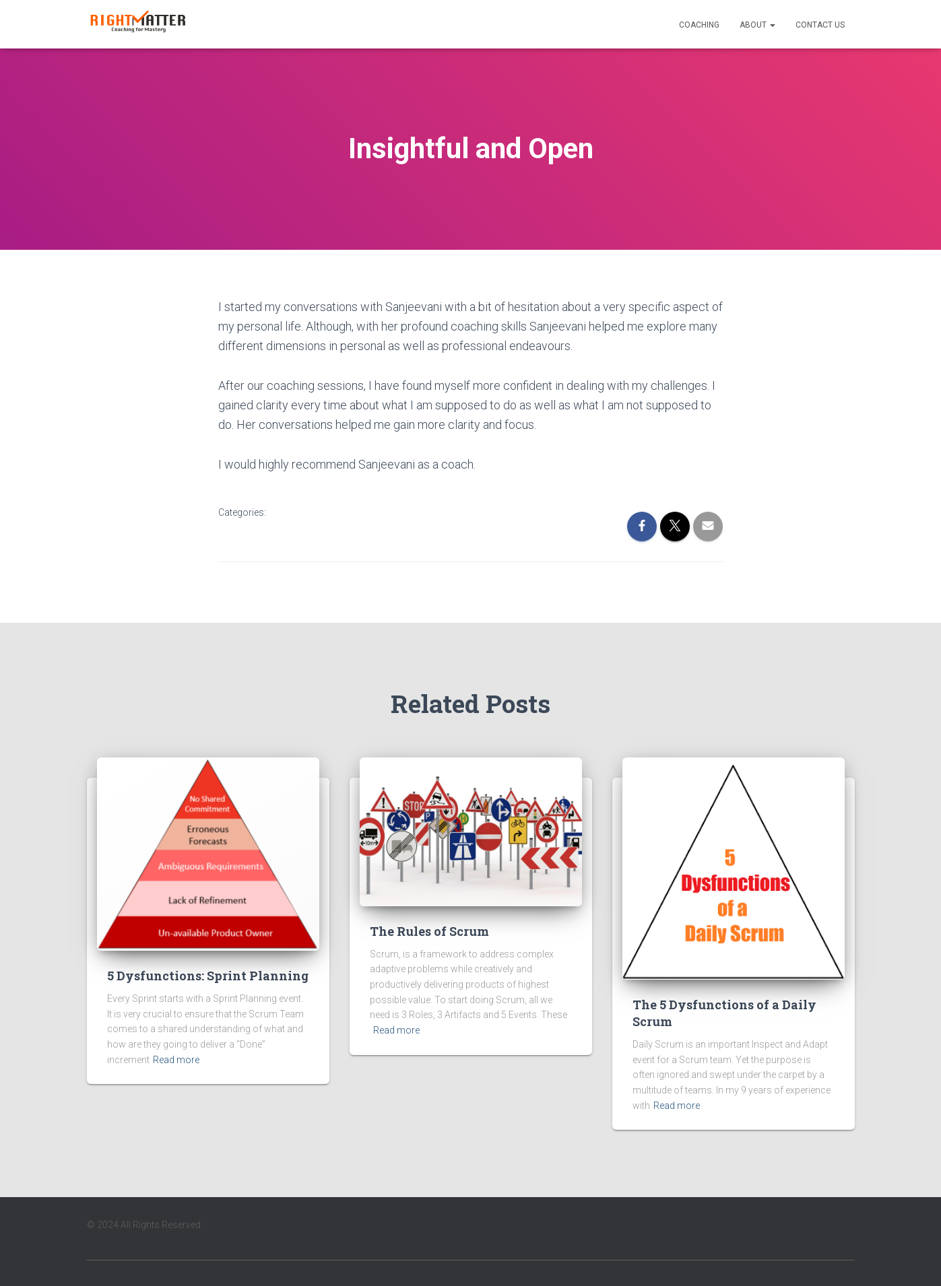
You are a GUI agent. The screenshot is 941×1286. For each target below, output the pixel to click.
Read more (176, 1059)
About (757, 25)
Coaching (699, 25)
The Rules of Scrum (429, 931)
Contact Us (820, 25)
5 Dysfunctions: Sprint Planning (208, 976)
